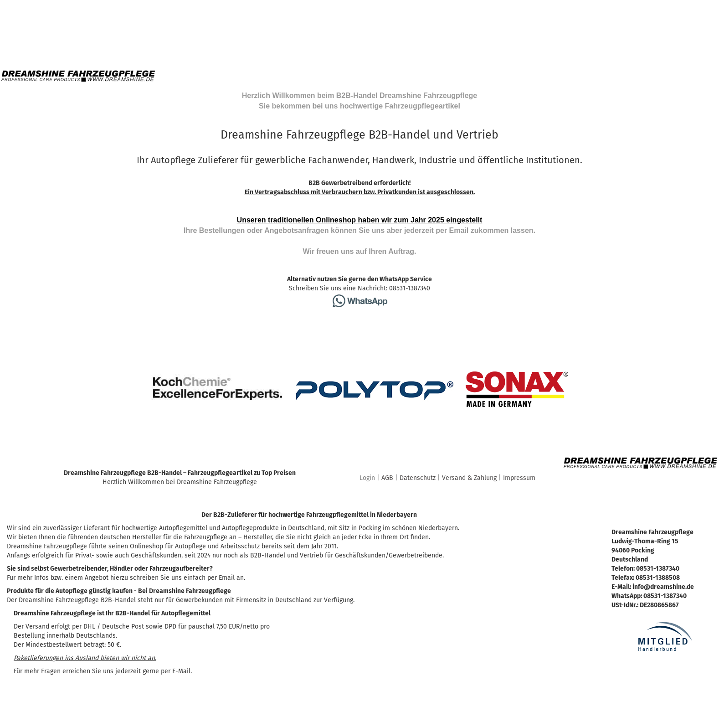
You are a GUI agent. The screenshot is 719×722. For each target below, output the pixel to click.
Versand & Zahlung (469, 478)
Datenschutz (418, 478)
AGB (387, 478)
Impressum (519, 478)
